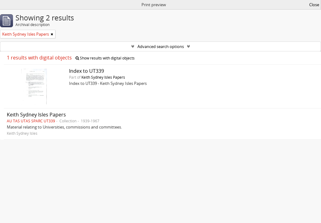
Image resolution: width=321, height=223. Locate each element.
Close (314, 4)
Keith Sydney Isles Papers (103, 77)
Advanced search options (160, 46)
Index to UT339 (86, 71)
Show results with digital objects (105, 58)
